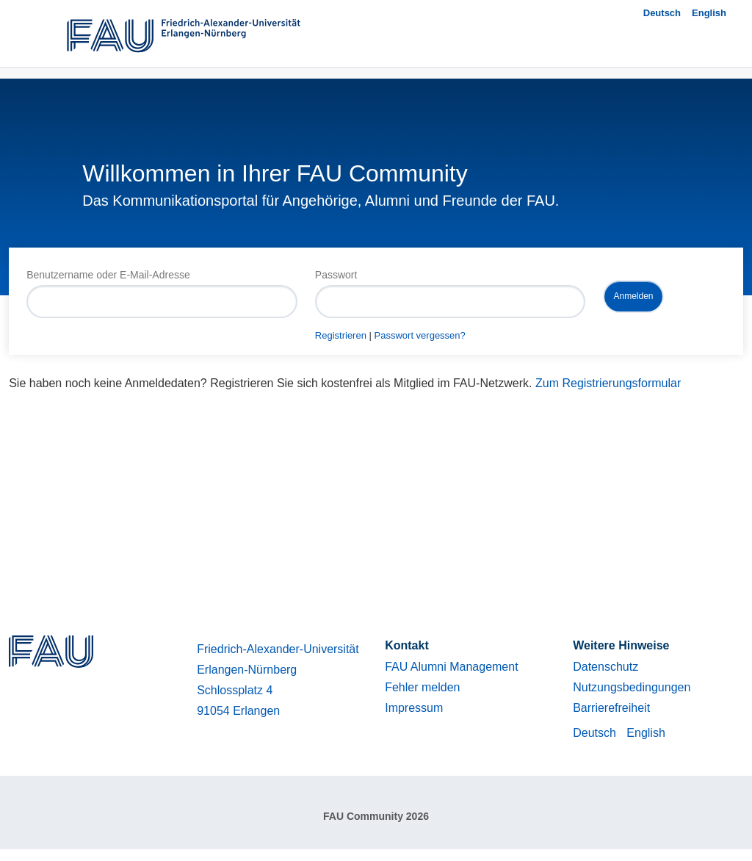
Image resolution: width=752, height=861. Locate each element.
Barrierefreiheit (611, 708)
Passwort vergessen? (420, 335)
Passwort (336, 275)
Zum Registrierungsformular (608, 383)
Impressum (414, 708)
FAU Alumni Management (451, 666)
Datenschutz (605, 666)
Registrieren (340, 335)
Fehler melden (422, 687)
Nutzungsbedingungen (631, 687)
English (709, 12)
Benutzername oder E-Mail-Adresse (108, 275)
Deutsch (662, 12)
